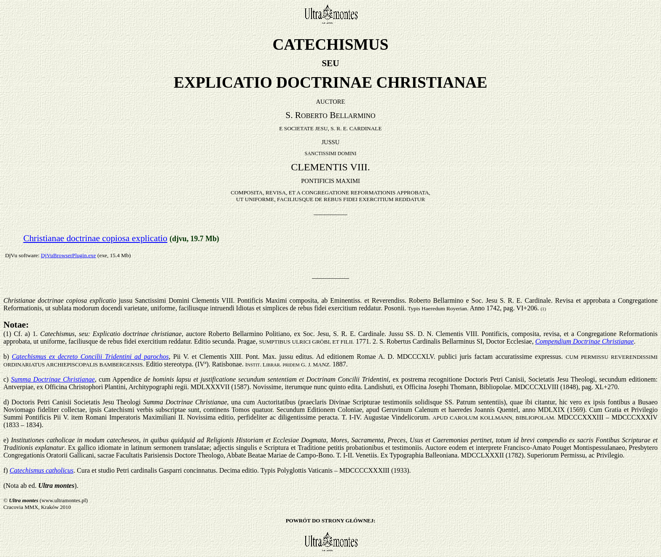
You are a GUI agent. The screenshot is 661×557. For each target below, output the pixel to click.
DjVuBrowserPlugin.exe (68, 255)
